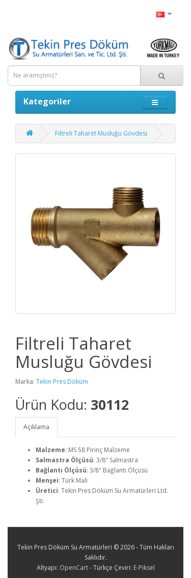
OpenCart (74, 567)
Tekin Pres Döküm (62, 381)
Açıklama (36, 427)
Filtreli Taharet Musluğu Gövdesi (101, 133)
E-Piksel (144, 567)
